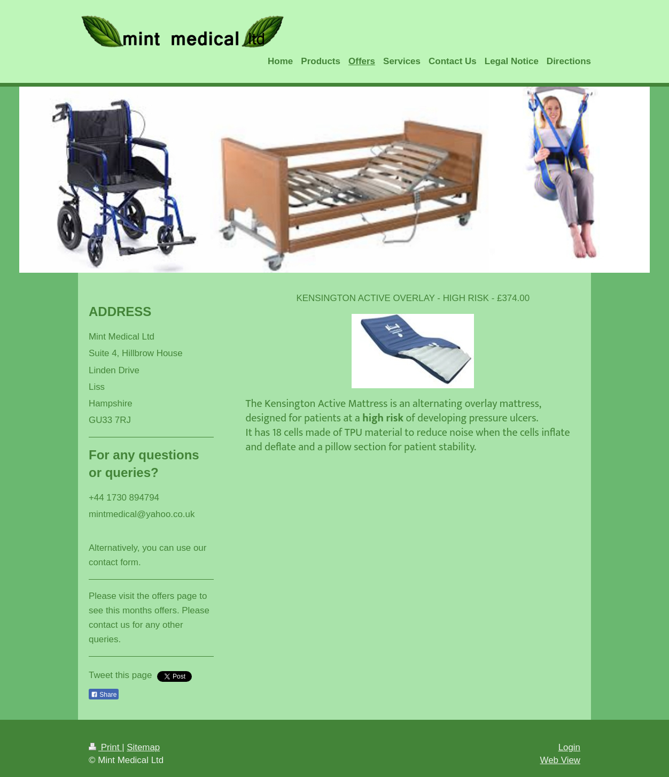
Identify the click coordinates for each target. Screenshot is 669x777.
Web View (560, 760)
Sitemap (143, 747)
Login (569, 747)
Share (103, 694)
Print (105, 747)
